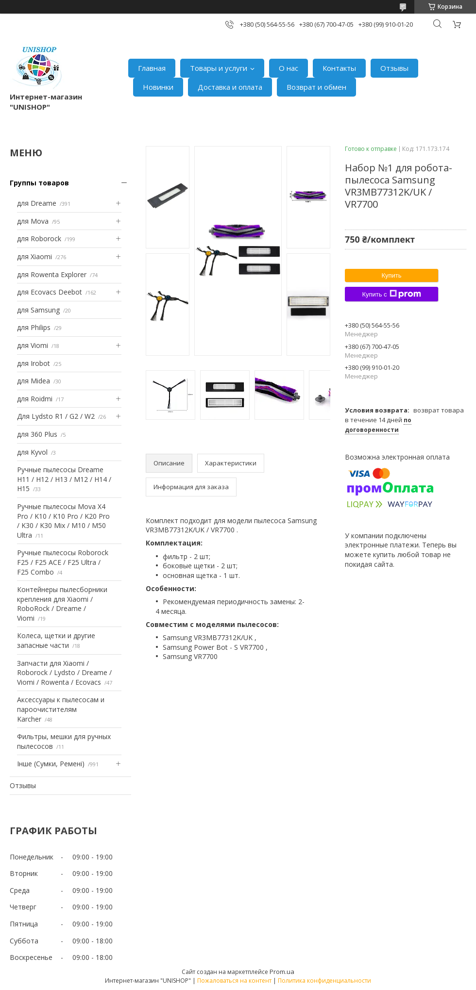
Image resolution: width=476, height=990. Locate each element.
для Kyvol (32, 452)
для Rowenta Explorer (51, 274)
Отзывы (394, 68)
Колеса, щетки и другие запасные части (56, 640)
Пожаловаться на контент (234, 980)
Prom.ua (282, 971)
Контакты (339, 68)
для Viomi (32, 345)
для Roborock (39, 238)
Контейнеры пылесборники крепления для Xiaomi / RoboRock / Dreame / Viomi (62, 604)
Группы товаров (39, 182)
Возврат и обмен (316, 87)
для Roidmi (34, 398)
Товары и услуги (218, 68)
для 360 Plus (37, 434)
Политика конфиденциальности (324, 980)
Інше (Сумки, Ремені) (51, 763)
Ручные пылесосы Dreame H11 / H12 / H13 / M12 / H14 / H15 (64, 479)
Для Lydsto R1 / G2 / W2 (56, 416)
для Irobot (33, 363)
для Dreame (36, 203)
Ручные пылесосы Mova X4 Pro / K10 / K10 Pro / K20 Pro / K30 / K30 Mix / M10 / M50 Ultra (63, 521)
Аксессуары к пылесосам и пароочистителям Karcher (60, 709)
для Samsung (38, 309)
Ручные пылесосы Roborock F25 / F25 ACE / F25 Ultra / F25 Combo (62, 562)
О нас (288, 68)
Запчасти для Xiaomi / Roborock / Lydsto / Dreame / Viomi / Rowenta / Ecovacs (64, 673)
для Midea (33, 380)
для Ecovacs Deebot (49, 292)
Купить (391, 275)
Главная (152, 68)
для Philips (34, 327)
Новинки (158, 87)
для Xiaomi (34, 256)
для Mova (33, 221)
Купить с (391, 294)
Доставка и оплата (230, 87)
